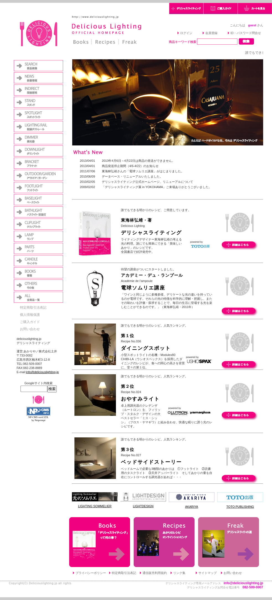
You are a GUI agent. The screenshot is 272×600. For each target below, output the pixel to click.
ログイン (186, 33)
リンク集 (179, 573)
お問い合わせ (30, 329)
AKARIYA (191, 506)
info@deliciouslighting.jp (42, 372)
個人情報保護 (30, 315)
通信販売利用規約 (155, 573)
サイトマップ (207, 573)
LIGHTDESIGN (143, 506)
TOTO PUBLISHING (240, 506)
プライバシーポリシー (91, 573)
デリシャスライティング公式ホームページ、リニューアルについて (147, 181)
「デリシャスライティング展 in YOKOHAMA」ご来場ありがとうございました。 (157, 187)
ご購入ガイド (30, 322)
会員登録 (211, 33)
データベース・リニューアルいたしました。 (132, 176)
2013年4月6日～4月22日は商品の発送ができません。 (138, 160)
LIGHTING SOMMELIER (95, 506)
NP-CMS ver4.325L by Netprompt (38, 419)
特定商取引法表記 (33, 307)
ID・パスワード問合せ (245, 33)
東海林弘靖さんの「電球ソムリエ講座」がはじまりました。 (143, 171)
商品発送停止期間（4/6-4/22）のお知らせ (130, 166)
